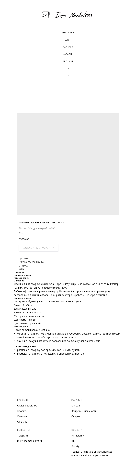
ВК (73, 440)
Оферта (76, 416)
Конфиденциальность (84, 411)
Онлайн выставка (27, 405)
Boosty (75, 446)
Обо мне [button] (68, 61)
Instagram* (77, 435)
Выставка (68, 32)
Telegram (22, 435)
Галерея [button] (68, 47)
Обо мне (22, 421)
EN (68, 68)
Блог (68, 40)
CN (68, 75)
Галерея (22, 416)
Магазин (68, 54)
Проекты (22, 411)
